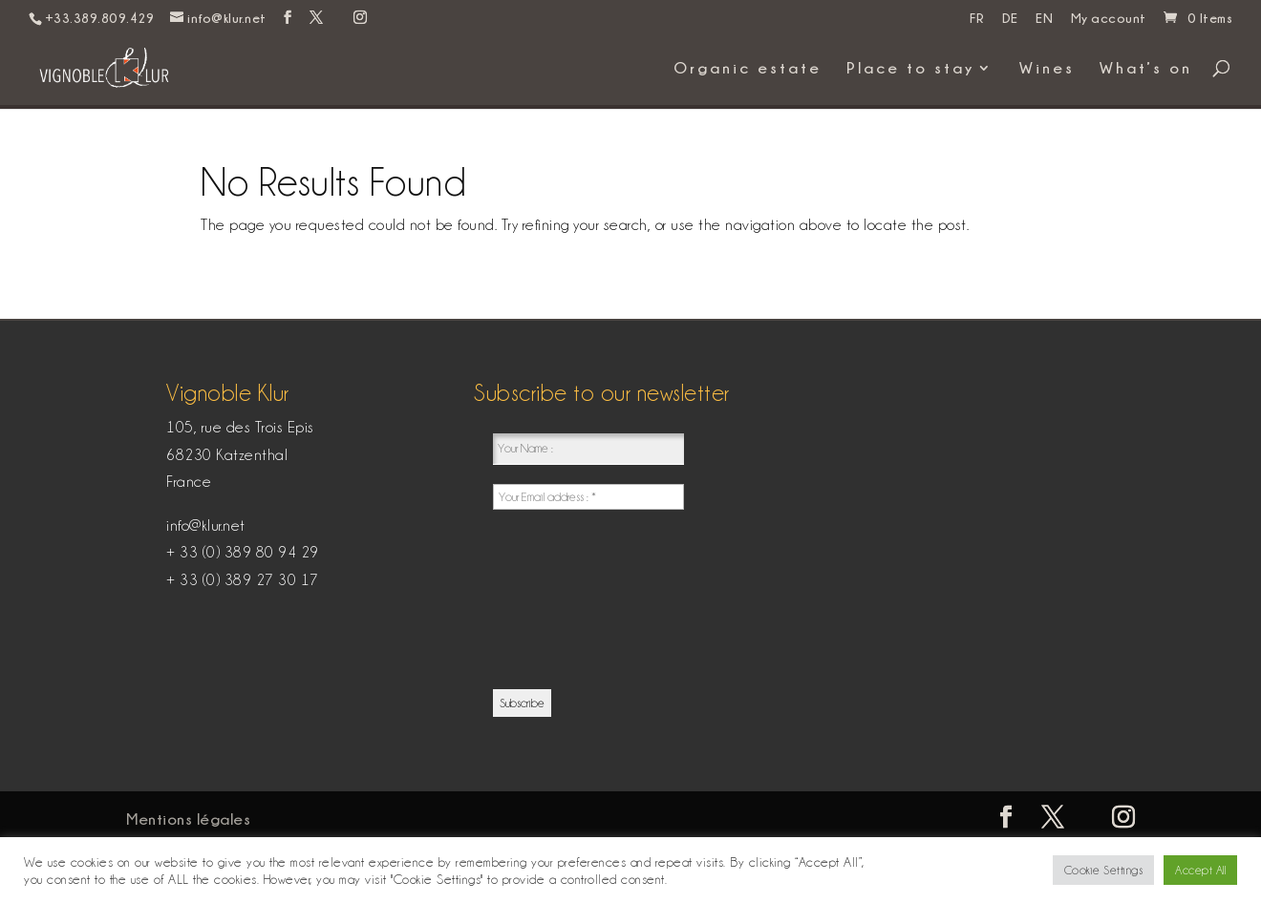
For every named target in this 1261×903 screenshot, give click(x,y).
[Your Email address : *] (588, 497)
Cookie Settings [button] (1103, 870)
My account (1108, 18)
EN (1044, 18)
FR (977, 18)
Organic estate (747, 68)
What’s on (1146, 68)
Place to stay (910, 68)
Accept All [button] (1200, 870)
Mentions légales (188, 819)
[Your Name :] (588, 449)
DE (1010, 18)
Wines (1047, 68)
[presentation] (571, 597)
